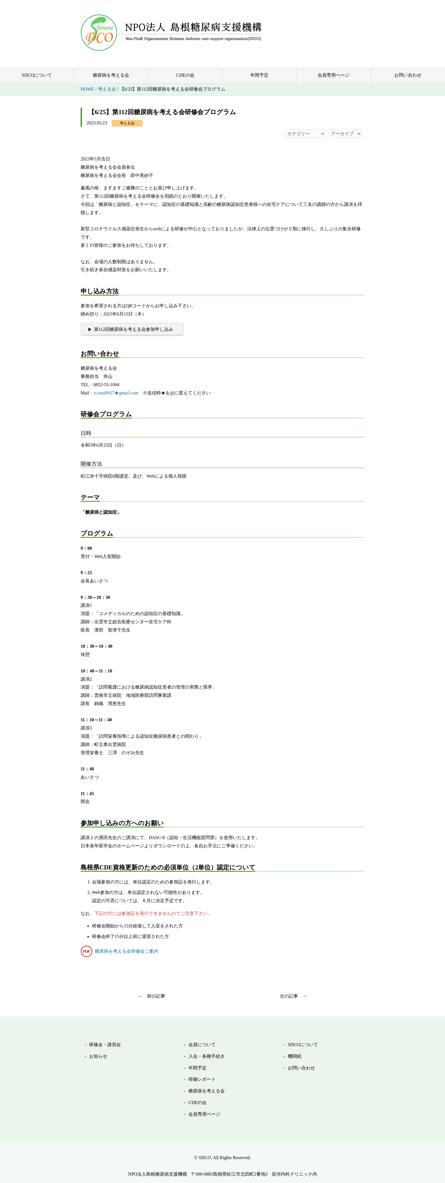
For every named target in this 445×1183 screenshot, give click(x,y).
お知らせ (98, 1056)
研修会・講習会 (105, 1044)
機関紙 (294, 1056)
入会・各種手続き (206, 1056)
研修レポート (202, 1079)
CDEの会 (185, 75)
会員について (202, 1044)
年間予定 (259, 75)
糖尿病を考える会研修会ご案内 (126, 951)
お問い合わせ (407, 75)
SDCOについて (37, 75)
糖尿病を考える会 (111, 75)
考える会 (127, 123)
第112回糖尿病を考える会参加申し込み (133, 329)
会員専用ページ (333, 75)
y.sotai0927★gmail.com (116, 392)
